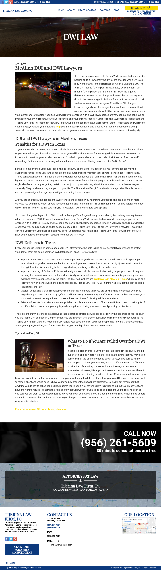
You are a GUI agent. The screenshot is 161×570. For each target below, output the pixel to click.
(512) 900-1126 (43, 2)
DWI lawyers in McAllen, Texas (110, 279)
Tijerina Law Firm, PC (26, 10)
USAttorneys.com (34, 568)
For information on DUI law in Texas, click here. (41, 409)
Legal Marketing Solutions (15, 568)
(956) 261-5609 (27, 2)
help (58, 127)
